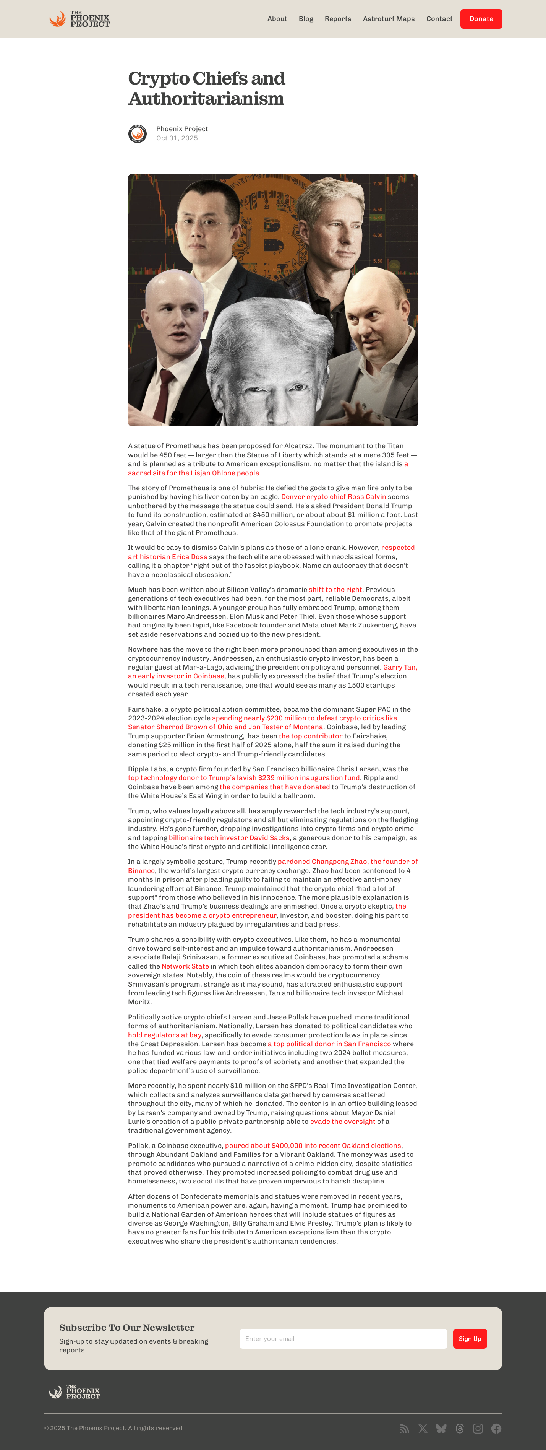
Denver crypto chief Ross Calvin (333, 497)
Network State (185, 966)
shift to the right (335, 589)
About (277, 19)
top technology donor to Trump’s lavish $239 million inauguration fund (269, 773)
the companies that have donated (275, 787)
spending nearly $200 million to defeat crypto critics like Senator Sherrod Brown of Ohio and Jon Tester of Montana (263, 722)
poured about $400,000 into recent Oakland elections (313, 1145)
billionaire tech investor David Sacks (229, 838)
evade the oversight (343, 1121)
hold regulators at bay (164, 1035)
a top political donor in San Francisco (329, 1044)
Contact (439, 19)
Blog (306, 19)
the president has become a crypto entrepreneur (268, 910)
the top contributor (311, 736)
